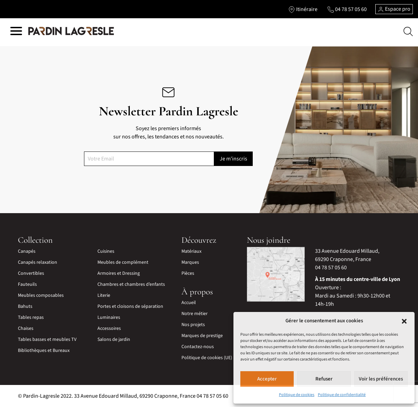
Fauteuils (27, 284)
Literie (103, 295)
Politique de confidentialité (342, 395)
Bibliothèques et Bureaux (44, 350)
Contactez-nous (197, 346)
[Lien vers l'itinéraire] (302, 9)
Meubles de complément (122, 262)
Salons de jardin (113, 339)
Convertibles (31, 273)
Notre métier (194, 313)
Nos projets (193, 324)
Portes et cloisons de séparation (130, 306)
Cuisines (105, 251)
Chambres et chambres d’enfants (131, 284)
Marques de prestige (202, 335)
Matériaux (191, 251)
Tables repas (31, 317)
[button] (404, 320)
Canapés (26, 251)
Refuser (324, 379)
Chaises (25, 328)
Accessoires (109, 328)
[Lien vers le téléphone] (347, 9)
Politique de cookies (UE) (206, 357)
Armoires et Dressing (118, 273)
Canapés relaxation (37, 262)
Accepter (267, 379)
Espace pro (394, 9)
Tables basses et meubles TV (47, 339)
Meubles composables (41, 295)
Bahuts (25, 306)
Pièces (187, 273)
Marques (190, 262)
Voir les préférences (381, 379)
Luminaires (108, 317)
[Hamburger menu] (16, 32)
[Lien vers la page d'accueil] (71, 31)
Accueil (188, 302)
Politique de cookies (296, 395)
